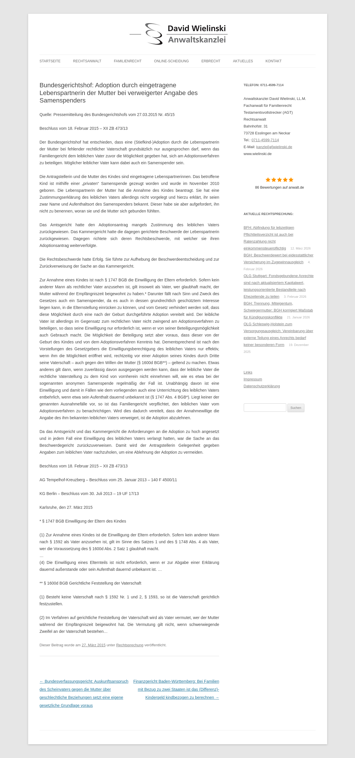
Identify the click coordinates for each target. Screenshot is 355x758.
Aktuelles (243, 61)
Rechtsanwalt (87, 61)
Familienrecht (127, 61)
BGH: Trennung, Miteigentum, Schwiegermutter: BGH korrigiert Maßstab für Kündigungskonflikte (278, 310)
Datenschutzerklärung (262, 386)
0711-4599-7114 (265, 140)
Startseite (50, 61)
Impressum (253, 379)
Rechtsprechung (129, 645)
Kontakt (274, 61)
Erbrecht (211, 61)
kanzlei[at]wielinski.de (274, 147)
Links (248, 372)
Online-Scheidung (171, 61)
